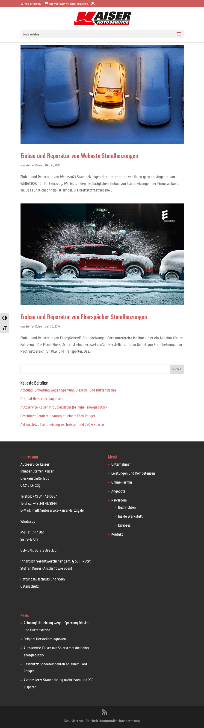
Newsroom (119, 500)
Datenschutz (30, 586)
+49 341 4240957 (45, 496)
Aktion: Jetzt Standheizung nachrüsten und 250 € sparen (62, 424)
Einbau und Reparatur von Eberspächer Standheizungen (84, 316)
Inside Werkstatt (130, 516)
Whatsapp (28, 521)
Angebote (118, 491)
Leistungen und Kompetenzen (133, 473)
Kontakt (117, 534)
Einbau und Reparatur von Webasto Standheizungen (79, 155)
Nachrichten (127, 507)
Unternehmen (121, 464)
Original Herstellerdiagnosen (42, 399)
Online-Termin (121, 482)
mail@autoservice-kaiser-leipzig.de (58, 510)
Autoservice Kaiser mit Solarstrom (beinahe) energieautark (64, 407)
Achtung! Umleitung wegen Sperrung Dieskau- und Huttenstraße (68, 390)
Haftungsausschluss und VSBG (43, 579)
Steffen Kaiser (34, 165)
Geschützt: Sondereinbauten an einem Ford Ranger (58, 416)
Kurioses (124, 525)
